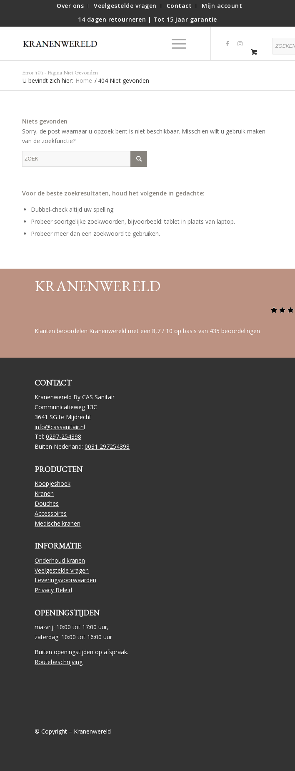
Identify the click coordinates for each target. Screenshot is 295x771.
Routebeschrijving (58, 662)
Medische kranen (57, 523)
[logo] (63, 43)
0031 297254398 (107, 446)
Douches (47, 503)
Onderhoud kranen (60, 560)
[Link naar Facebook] (227, 43)
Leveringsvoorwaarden (65, 580)
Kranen (44, 493)
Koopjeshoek (52, 483)
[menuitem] (70, 6)
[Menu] (174, 43)
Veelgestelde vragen (62, 570)
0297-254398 (63, 436)
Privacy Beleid (53, 590)
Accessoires (51, 513)
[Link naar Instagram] (240, 43)
